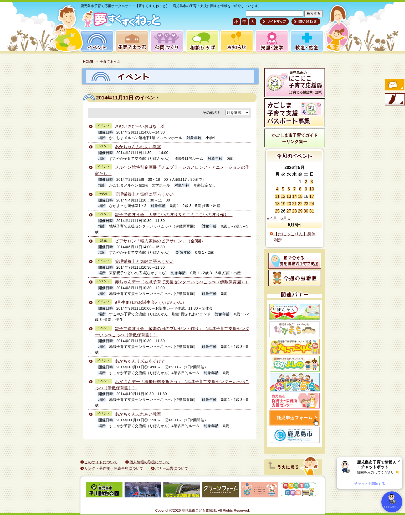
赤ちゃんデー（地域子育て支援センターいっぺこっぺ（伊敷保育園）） (182, 282)
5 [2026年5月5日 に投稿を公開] (283, 189)
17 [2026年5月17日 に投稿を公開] (311, 196)
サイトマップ (274, 21)
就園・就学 (270, 41)
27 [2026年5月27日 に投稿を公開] (288, 211)
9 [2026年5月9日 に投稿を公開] (306, 189)
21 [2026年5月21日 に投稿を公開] (294, 203)
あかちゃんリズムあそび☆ (140, 361)
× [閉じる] (399, 461)
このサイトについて (100, 462)
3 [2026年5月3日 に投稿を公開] (311, 181)
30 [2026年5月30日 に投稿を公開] (306, 211)
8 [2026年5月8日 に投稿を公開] (300, 189)
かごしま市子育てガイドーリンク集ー (294, 138)
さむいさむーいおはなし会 (140, 126)
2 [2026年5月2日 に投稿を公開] (306, 181)
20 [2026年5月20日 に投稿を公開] (288, 203)
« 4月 (272, 218)
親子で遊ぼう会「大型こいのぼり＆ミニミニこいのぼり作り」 (174, 215)
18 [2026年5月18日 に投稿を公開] (277, 203)
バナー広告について (171, 468)
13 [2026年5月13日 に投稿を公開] (288, 196)
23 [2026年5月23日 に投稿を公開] (306, 203)
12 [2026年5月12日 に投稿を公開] (283, 196)
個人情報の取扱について (149, 462)
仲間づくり (167, 41)
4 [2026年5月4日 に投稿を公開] (277, 189)
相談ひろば (202, 41)
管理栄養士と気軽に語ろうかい (144, 194)
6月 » (285, 218)
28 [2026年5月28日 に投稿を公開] (294, 211)
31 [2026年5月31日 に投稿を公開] (311, 211)
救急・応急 (306, 41)
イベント (96, 41)
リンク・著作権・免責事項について (113, 468)
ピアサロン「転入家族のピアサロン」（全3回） (160, 241)
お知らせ (236, 41)
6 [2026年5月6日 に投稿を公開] (289, 189)
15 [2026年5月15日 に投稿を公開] (300, 196)
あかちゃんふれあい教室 (138, 147)
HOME (88, 61)
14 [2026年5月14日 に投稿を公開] (294, 196)
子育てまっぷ (131, 41)
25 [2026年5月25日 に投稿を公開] (277, 211)
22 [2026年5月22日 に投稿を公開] (300, 203)
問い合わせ (305, 21)
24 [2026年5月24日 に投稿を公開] (311, 203)
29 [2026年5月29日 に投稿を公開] (300, 211)
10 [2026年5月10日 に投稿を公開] (311, 189)
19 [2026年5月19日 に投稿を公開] (283, 203)
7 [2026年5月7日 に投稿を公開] (294, 189)
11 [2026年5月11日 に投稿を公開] (277, 196)
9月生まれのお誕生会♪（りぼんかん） (151, 302)
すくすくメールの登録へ (394, 85)
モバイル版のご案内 (394, 99)
